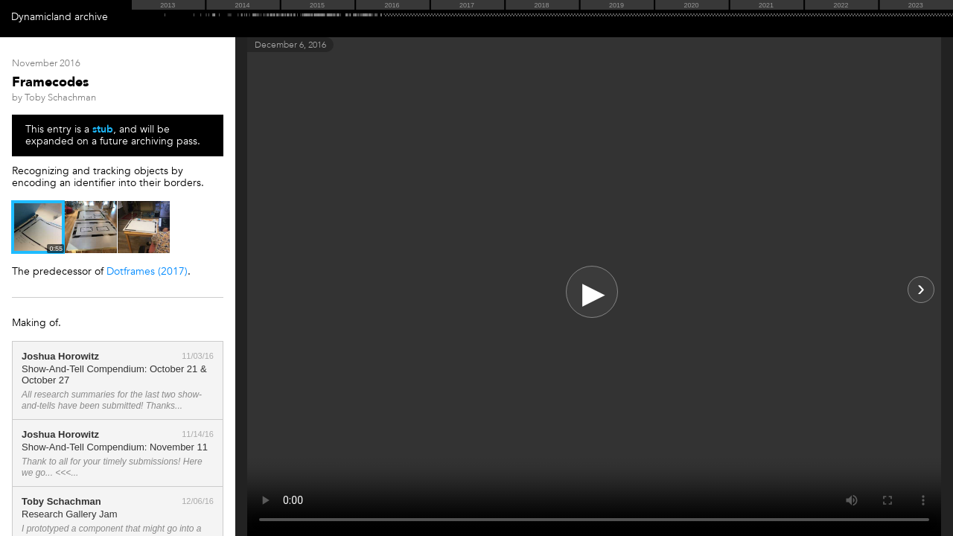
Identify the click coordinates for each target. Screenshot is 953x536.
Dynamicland (41, 17)
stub (102, 129)
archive (91, 17)
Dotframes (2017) (147, 271)
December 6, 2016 (290, 45)
